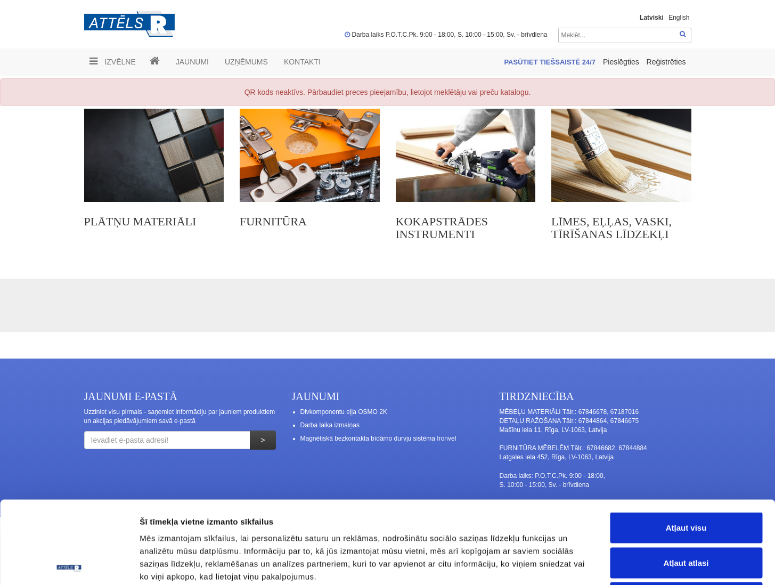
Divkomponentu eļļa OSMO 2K (343, 412)
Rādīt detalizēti (580, 563)
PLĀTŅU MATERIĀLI (140, 221)
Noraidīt (686, 514)
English (678, 17)
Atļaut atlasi (685, 480)
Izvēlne (112, 61)
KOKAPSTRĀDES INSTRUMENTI (442, 228)
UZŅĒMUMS (246, 62)
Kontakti (302, 62)
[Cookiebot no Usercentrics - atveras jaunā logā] (69, 564)
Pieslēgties (622, 62)
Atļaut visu (686, 445)
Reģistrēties (666, 62)
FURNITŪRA (273, 221)
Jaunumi (192, 62)
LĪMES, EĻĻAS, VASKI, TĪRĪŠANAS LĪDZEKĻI (611, 228)
